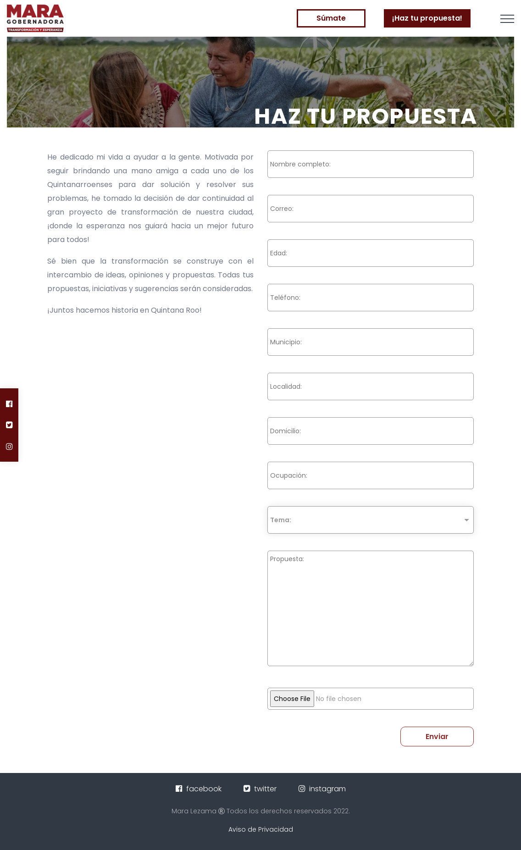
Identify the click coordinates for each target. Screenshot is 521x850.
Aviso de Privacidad (260, 829)
